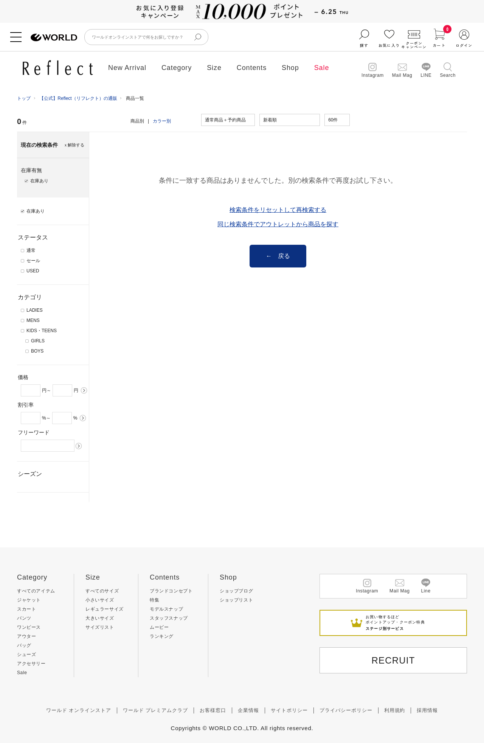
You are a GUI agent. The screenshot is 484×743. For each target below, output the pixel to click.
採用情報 (427, 710)
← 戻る (278, 256)
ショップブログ (236, 591)
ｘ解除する (74, 145)
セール (33, 260)
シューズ (26, 654)
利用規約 (394, 710)
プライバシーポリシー (346, 710)
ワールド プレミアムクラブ (155, 710)
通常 (31, 250)
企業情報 (248, 710)
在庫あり (35, 211)
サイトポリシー (289, 710)
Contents (252, 68)
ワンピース (29, 627)
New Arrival (127, 68)
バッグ (24, 645)
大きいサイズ (99, 618)
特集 (154, 600)
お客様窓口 (213, 710)
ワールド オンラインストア (78, 710)
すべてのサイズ (102, 591)
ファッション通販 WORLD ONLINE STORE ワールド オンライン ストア (54, 38)
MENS (33, 320)
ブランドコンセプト (171, 591)
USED (32, 271)
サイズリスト (99, 627)
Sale (321, 68)
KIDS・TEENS (41, 330)
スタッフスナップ (169, 618)
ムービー (159, 627)
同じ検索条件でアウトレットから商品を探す (277, 224)
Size (214, 68)
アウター (26, 636)
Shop (290, 68)
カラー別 (162, 121)
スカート (26, 609)
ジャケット (29, 600)
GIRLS (38, 341)
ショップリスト (236, 600)
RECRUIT (393, 660)
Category (176, 68)
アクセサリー (31, 663)
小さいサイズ (99, 600)
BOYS (37, 351)
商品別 (137, 121)
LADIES (34, 310)
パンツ (24, 618)
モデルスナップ (166, 609)
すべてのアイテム (36, 591)
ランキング (162, 636)
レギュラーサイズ (104, 609)
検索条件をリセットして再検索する (278, 210)
